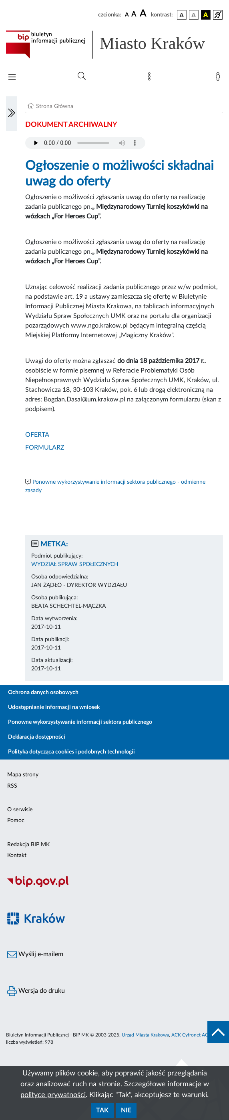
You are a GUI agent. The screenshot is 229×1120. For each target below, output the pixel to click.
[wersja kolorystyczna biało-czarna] (194, 15)
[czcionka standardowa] (127, 14)
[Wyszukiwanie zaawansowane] (82, 76)
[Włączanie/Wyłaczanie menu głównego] (12, 77)
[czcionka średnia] (134, 14)
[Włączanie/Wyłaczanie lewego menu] (11, 113)
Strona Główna (54, 106)
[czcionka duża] (144, 13)
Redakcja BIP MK (28, 844)
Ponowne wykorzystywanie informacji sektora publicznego (80, 722)
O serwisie (19, 810)
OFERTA (37, 435)
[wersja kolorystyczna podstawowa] (182, 15)
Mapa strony (22, 775)
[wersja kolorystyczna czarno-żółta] (206, 15)
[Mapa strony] (151, 78)
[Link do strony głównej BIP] (114, 44)
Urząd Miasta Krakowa (145, 1034)
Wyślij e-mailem (35, 954)
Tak (102, 1110)
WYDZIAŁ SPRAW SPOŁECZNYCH (75, 564)
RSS (12, 786)
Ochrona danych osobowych (43, 692)
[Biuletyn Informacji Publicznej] (114, 886)
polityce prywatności (53, 1095)
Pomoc (15, 820)
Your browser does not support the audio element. (85, 143)
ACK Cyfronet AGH (191, 1034)
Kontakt (16, 855)
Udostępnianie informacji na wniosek (54, 707)
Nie (126, 1110)
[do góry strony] (218, 1032)
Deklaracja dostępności (36, 737)
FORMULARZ (44, 447)
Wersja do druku (36, 991)
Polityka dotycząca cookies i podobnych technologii (71, 752)
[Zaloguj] (219, 78)
